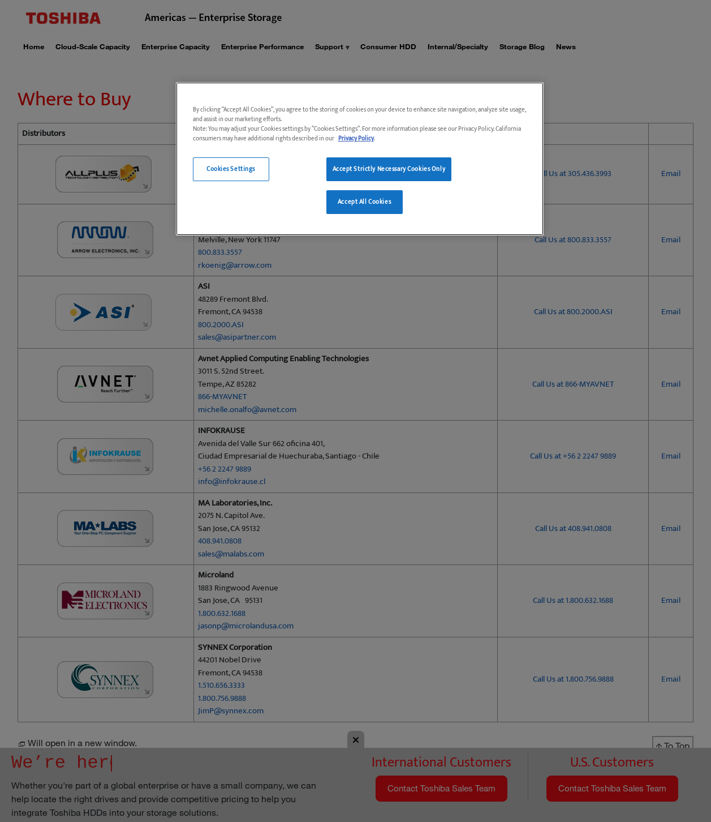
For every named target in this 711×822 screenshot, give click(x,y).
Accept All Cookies (364, 201)
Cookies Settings (230, 169)
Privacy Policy (356, 138)
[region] (360, 159)
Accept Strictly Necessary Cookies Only (389, 169)
